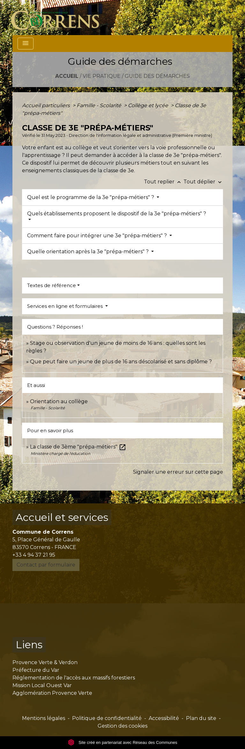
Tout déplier (203, 182)
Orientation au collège (59, 401)
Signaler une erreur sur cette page (178, 472)
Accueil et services (62, 517)
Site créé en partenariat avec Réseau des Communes (122, 742)
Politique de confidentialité (107, 718)
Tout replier (163, 182)
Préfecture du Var (35, 670)
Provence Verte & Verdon (45, 662)
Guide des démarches (157, 76)
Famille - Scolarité (99, 105)
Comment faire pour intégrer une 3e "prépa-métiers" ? (97, 236)
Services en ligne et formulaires (65, 306)
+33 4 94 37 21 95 (33, 555)
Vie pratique (102, 76)
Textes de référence (51, 285)
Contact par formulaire (46, 565)
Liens (29, 644)
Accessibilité (164, 718)
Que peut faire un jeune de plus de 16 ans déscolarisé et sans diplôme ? (121, 362)
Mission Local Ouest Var (42, 685)
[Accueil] (59, 17)
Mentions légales (43, 718)
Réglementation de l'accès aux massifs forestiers (73, 678)
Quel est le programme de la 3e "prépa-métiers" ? (91, 197)
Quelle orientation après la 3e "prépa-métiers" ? (88, 251)
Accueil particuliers (46, 105)
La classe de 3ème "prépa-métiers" (78, 447)
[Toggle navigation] (25, 43)
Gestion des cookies (122, 726)
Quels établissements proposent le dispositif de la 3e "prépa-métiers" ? (116, 214)
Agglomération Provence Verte (52, 693)
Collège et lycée (148, 105)
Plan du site (201, 718)
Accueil (66, 76)
